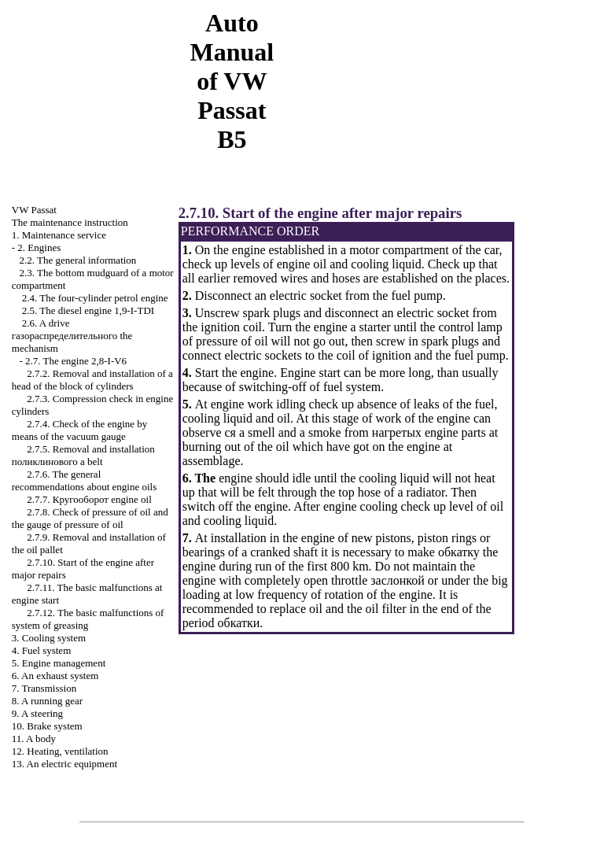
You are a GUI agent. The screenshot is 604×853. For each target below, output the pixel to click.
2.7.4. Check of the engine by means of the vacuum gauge (80, 430)
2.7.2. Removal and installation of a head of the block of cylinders (92, 379)
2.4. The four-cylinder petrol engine (95, 298)
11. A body (34, 738)
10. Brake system (47, 726)
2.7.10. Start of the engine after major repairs (320, 213)
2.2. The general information (78, 260)
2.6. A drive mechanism (72, 335)
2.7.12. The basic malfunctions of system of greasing (88, 619)
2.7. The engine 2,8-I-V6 (76, 361)
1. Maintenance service (59, 235)
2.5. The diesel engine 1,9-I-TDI (88, 310)
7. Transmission (44, 688)
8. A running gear (47, 701)
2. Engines (39, 247)
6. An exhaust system (55, 675)
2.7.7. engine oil (89, 499)
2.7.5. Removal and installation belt (83, 455)
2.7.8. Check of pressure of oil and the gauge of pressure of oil (90, 518)
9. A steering (37, 713)
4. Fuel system (41, 650)
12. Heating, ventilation (60, 751)
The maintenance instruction (70, 222)
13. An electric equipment (64, 764)
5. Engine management (59, 663)
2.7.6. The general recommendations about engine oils (84, 480)
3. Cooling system (49, 638)
